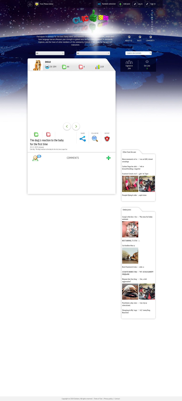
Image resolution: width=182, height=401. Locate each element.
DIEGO (48, 61)
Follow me (94, 133)
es (152, 15)
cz (152, 24)
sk (152, 29)
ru (152, 22)
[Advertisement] (71, 227)
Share (83, 133)
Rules (139, 40)
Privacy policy (108, 399)
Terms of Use (98, 399)
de (152, 17)
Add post (124, 3)
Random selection (106, 3)
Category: (71, 53)
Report (107, 133)
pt (152, 31)
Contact (117, 399)
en (152, 13)
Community (150, 40)
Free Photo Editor (44, 4)
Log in (137, 3)
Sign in (150, 3)
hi (152, 11)
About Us (128, 40)
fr (152, 20)
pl (152, 26)
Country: (31, 53)
